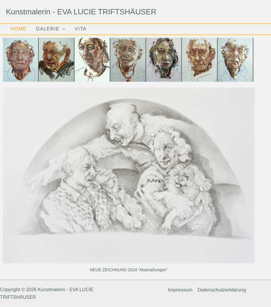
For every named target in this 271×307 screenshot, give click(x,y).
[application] (62, 29)
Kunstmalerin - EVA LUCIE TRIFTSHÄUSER (81, 11)
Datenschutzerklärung (221, 290)
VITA (81, 29)
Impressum (180, 290)
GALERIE (50, 29)
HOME (18, 29)
